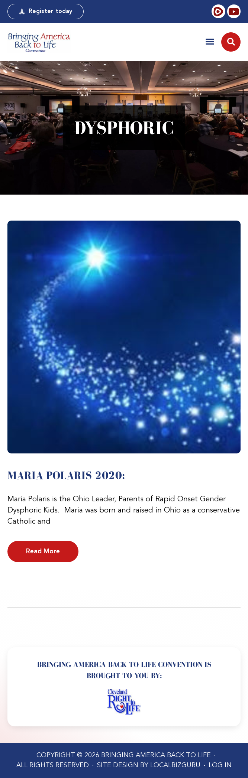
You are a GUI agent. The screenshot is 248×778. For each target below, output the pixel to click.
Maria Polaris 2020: (66, 475)
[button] (210, 41)
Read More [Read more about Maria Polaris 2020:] (43, 551)
